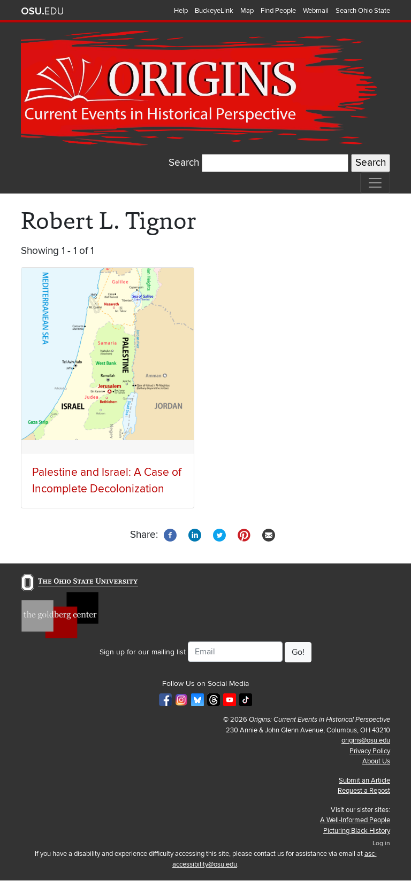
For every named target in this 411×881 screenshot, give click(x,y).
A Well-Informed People (355, 820)
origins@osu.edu (365, 740)
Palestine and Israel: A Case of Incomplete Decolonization (106, 481)
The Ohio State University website (42, 11)
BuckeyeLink (214, 10)
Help (181, 10)
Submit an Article (364, 780)
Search (184, 163)
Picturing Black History (356, 830)
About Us (376, 761)
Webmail (316, 10)
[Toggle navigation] (375, 183)
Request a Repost (364, 790)
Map (247, 10)
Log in (381, 843)
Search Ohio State (363, 10)
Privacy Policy (369, 751)
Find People (278, 10)
